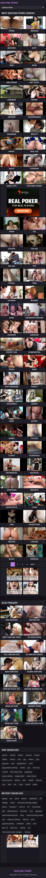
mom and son (7, 780)
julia (37, 759)
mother (31, 780)
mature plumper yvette (35, 815)
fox (28, 807)
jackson (17, 780)
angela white (19, 776)
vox (11, 798)
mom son (36, 768)
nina (19, 759)
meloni (31, 759)
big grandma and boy (10, 768)
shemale (29, 755)
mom (31, 763)
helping (5, 803)
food (9, 784)
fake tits (25, 819)
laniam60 (23, 811)
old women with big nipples (27, 803)
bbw (24, 780)
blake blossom (12, 811)
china (21, 784)
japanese (5, 763)
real (3, 819)
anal (12, 763)
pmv (34, 824)
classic (12, 803)
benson (39, 780)
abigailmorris (21, 763)
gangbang (28, 772)
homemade (36, 807)
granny (4, 755)
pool (32, 819)
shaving (27, 832)
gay (24, 759)
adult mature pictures (10, 815)
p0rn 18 (5, 828)
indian (35, 784)
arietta (22, 768)
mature (12, 759)
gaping (4, 798)
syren (17, 798)
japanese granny (8, 824)
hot (29, 828)
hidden (4, 759)
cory (3, 784)
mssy (22, 815)
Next (33, 564)
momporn (12, 807)
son (15, 784)
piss (28, 768)
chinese (12, 755)
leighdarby (33, 798)
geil (3, 811)
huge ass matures (14, 819)
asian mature (31, 776)
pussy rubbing (7, 776)
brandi (27, 784)
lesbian (20, 755)
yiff (41, 798)
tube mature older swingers (12, 832)
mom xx (22, 807)
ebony (4, 807)
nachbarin (20, 824)
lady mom (14, 828)
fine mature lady (16, 772)
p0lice (29, 824)
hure (31, 811)
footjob (36, 755)
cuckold (5, 772)
